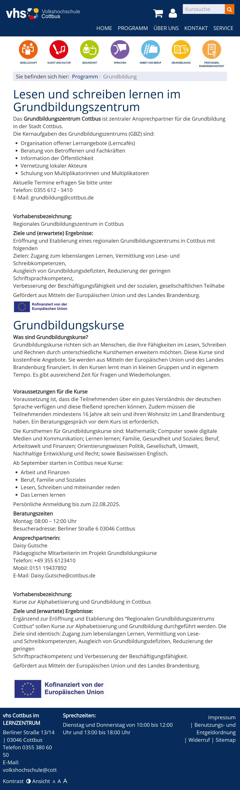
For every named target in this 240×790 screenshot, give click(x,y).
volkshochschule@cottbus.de (38, 769)
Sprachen (120, 62)
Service (223, 28)
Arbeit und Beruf (150, 62)
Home (104, 28)
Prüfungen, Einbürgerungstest (211, 64)
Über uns (166, 28)
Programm (133, 28)
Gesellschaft (28, 62)
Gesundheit (89, 62)
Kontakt (196, 28)
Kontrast (17, 781)
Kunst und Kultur (58, 62)
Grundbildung (181, 62)
